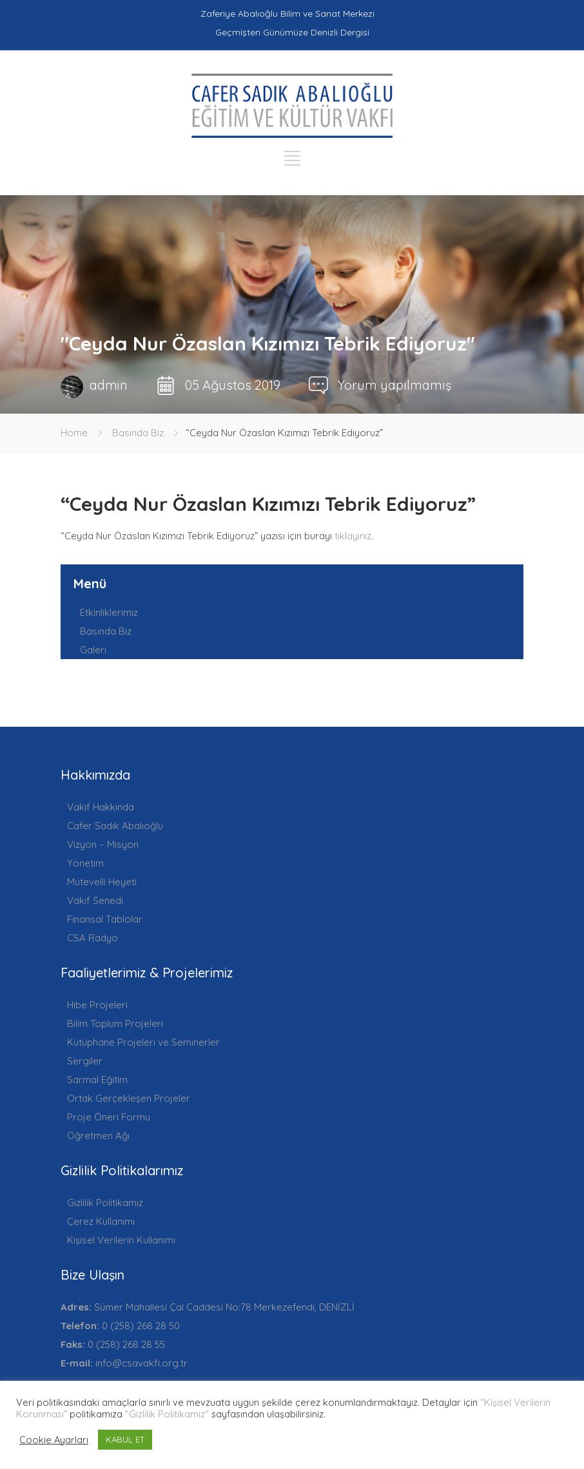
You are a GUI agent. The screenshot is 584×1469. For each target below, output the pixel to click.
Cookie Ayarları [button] (53, 1440)
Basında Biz (138, 433)
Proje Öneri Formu (108, 1117)
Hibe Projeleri (97, 1005)
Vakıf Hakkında (100, 807)
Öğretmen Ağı (98, 1135)
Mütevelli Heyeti (102, 882)
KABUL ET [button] (125, 1439)
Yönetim (85, 863)
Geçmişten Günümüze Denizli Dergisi (292, 32)
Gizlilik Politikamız (105, 1202)
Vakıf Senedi (95, 900)
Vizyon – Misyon (103, 844)
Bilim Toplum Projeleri (115, 1023)
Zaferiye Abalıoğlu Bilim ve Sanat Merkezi (287, 13)
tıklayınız (353, 536)
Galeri (93, 650)
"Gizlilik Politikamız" (167, 1414)
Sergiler (84, 1061)
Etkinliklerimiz (109, 612)
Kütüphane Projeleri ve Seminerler (143, 1042)
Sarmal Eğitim (97, 1079)
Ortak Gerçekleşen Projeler (128, 1098)
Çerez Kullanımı (101, 1221)
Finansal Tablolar (104, 919)
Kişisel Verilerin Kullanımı (121, 1240)
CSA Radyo (92, 938)
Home (74, 433)
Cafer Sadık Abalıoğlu (115, 826)
